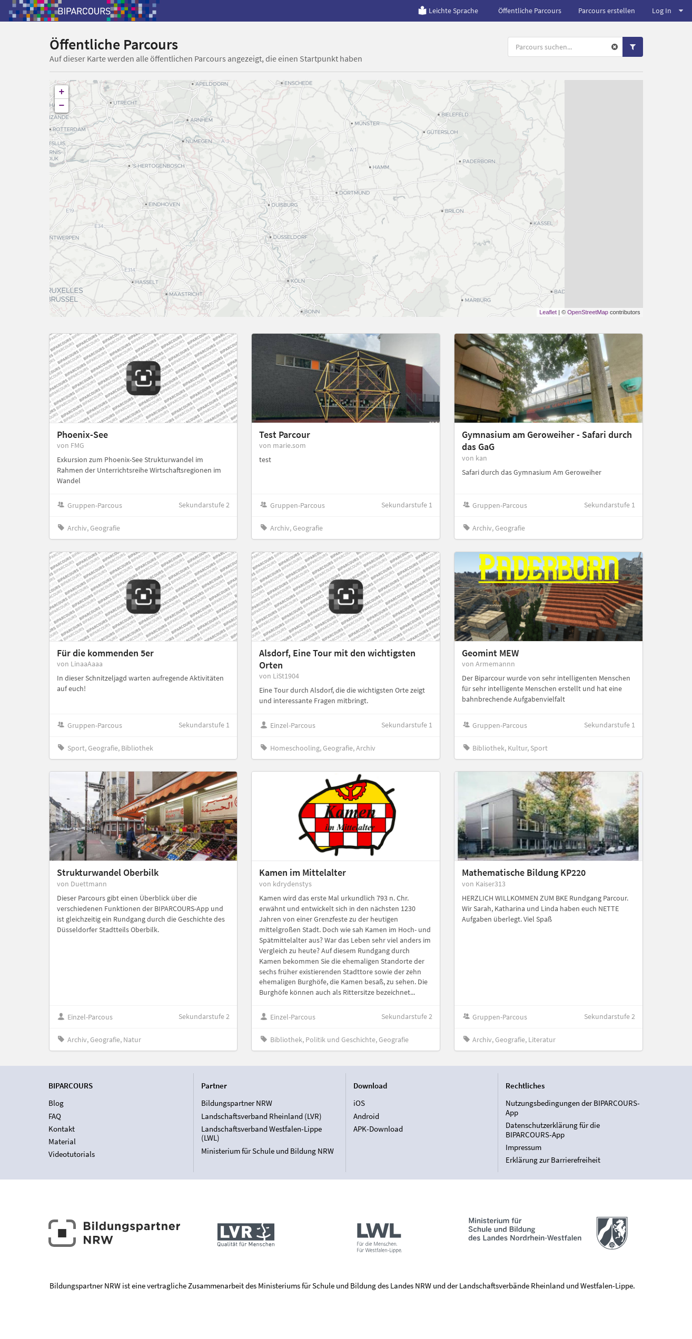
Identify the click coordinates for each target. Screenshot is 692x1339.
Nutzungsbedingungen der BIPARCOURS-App (573, 1107)
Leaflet (548, 312)
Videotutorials (71, 1154)
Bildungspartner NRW (236, 1103)
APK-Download (378, 1129)
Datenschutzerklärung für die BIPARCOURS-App (553, 1130)
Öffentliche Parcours (529, 10)
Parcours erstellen (606, 10)
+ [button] (62, 92)
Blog (56, 1103)
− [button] (62, 105)
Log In (667, 10)
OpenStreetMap (587, 312)
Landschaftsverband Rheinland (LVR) (261, 1116)
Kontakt (61, 1129)
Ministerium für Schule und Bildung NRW (267, 1151)
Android (366, 1116)
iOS (359, 1103)
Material (62, 1141)
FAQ (54, 1116)
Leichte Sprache (448, 10)
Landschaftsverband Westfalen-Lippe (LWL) (261, 1133)
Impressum (523, 1147)
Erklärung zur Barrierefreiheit (553, 1160)
